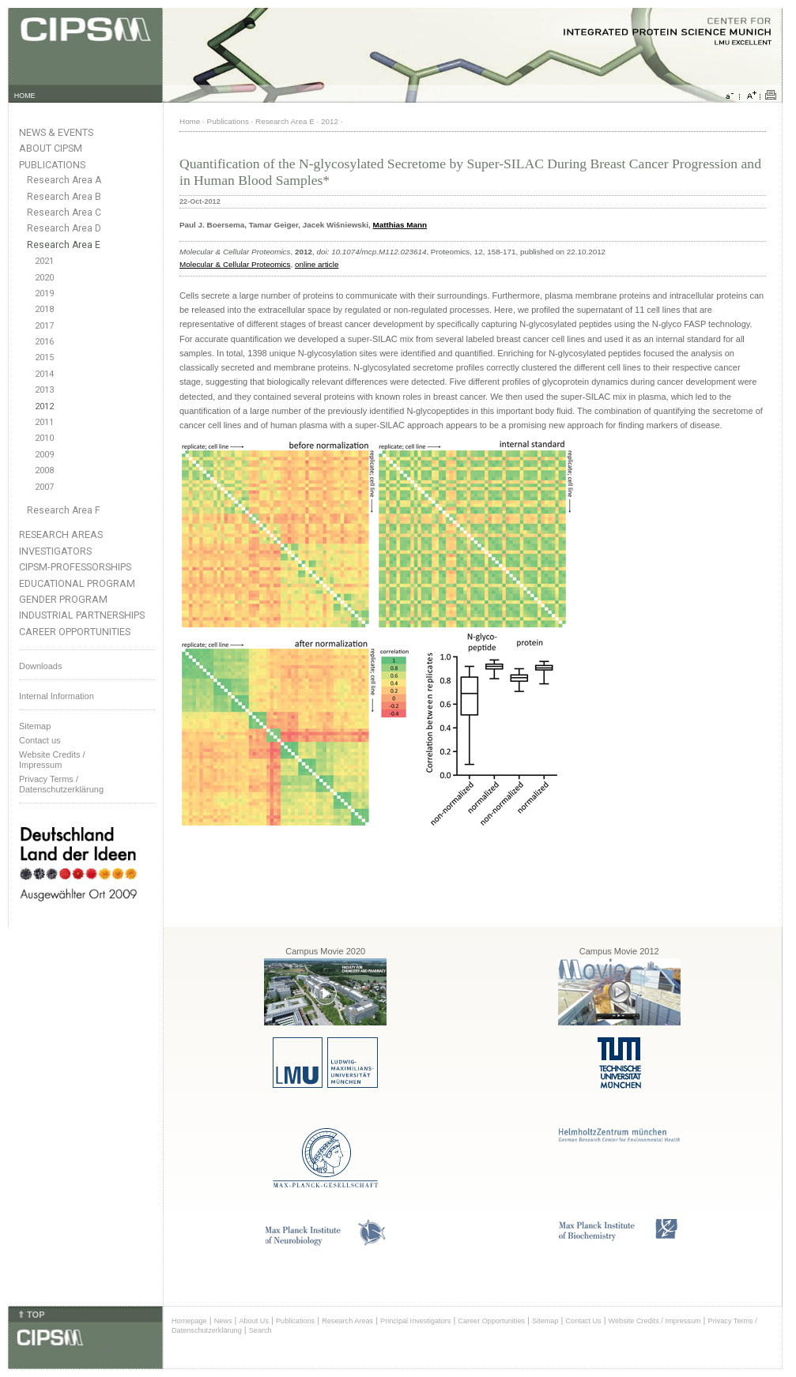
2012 (44, 406)
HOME (25, 96)
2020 (44, 278)
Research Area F (63, 510)
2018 (44, 309)
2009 (44, 455)
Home (189, 121)
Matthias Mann (400, 224)
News (223, 1321)
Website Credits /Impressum (52, 759)
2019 (44, 293)
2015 (44, 357)
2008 (44, 470)
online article (316, 264)
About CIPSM (50, 148)
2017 (44, 326)
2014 (44, 374)
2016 (44, 342)
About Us (254, 1321)
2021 (44, 261)
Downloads (40, 666)
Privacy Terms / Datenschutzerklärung (61, 784)
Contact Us (583, 1321)
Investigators (55, 551)
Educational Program (77, 583)
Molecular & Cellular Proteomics (235, 264)
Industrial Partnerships (82, 615)
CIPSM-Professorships (75, 567)
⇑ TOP (30, 1314)
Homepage (189, 1321)
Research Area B (64, 196)
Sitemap (35, 726)
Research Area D (64, 228)
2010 (44, 438)
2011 (44, 422)
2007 (44, 487)
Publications (52, 165)
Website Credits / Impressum (655, 1321)
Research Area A (64, 180)
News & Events (56, 132)
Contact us (40, 740)
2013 (44, 390)
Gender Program (63, 599)
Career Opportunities (74, 632)
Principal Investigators (415, 1321)
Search (260, 1330)
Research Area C (64, 212)
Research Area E (63, 244)
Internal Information (56, 696)
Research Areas (61, 534)
